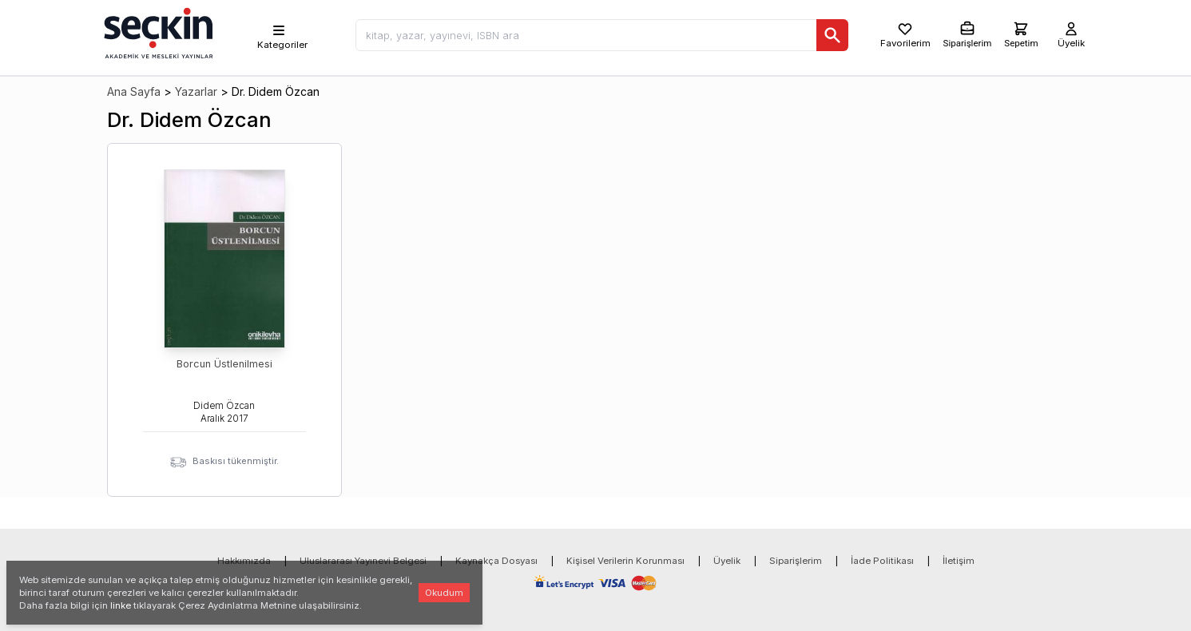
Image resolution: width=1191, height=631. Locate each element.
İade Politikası (882, 560)
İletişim (959, 560)
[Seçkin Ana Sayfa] (156, 32)
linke (120, 605)
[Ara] (832, 35)
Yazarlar (196, 91)
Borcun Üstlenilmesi (224, 364)
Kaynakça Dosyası (496, 560)
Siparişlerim (795, 560)
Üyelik (726, 560)
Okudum (444, 592)
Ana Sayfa (134, 91)
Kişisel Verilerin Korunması (625, 560)
